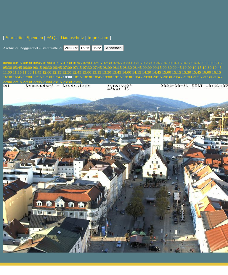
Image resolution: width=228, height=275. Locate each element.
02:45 (117, 63)
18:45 (97, 77)
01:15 (57, 63)
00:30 (27, 63)
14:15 (136, 72)
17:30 (47, 77)
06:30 (47, 67)
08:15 (117, 67)
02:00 (87, 63)
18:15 (77, 77)
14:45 (156, 72)
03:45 (157, 63)
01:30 (67, 63)
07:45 (97, 67)
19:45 (137, 77)
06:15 (37, 67)
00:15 (17, 63)
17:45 (57, 77)
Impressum (97, 37)
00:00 (7, 63)
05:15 (217, 63)
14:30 (146, 72)
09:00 (147, 67)
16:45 (17, 77)
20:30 (167, 77)
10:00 (187, 67)
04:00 (167, 63)
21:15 (197, 77)
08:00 (107, 67)
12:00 (46, 72)
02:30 (107, 63)
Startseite (14, 37)
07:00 (67, 67)
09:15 (157, 67)
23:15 (57, 81)
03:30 (147, 63)
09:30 (167, 67)
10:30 (207, 67)
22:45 (37, 81)
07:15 (77, 67)
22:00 (7, 81)
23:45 (77, 81)
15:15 (176, 72)
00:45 (37, 63)
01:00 (47, 63)
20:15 (157, 77)
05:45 (17, 67)
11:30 (27, 72)
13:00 (86, 72)
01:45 (77, 63)
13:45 (116, 72)
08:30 (127, 67)
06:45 (57, 67)
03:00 (127, 63)
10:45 (217, 67)
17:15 (37, 77)
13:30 (106, 72)
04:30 (187, 63)
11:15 (17, 72)
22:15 (17, 81)
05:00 (207, 63)
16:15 (216, 72)
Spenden (35, 37)
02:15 (97, 63)
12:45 (76, 72)
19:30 (127, 77)
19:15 (117, 77)
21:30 (207, 77)
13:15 (96, 72)
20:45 (177, 77)
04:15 (177, 63)
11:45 (37, 72)
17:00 (27, 77)
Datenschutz (72, 37)
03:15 (137, 63)
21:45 (217, 77)
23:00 (47, 81)
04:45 (196, 63)
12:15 (56, 72)
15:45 (196, 72)
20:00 (147, 77)
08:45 (137, 67)
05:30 (7, 67)
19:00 (107, 77)
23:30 (67, 81)
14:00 (126, 72)
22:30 (27, 81)
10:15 (196, 67)
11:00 (7, 72)
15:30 (186, 72)
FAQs (51, 37)
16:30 (7, 77)
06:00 (27, 67)
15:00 (166, 72)
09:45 (177, 67)
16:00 (206, 72)
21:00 (187, 77)
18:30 (87, 77)
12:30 (66, 72)
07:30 (87, 67)
